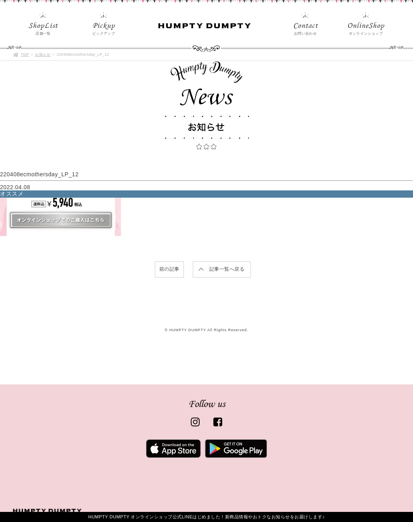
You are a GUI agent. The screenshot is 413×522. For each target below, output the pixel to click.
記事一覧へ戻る (227, 269)
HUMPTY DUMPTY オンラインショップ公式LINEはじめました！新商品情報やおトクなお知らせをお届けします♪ (206, 516)
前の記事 (169, 269)
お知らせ (42, 54)
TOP (25, 54)
